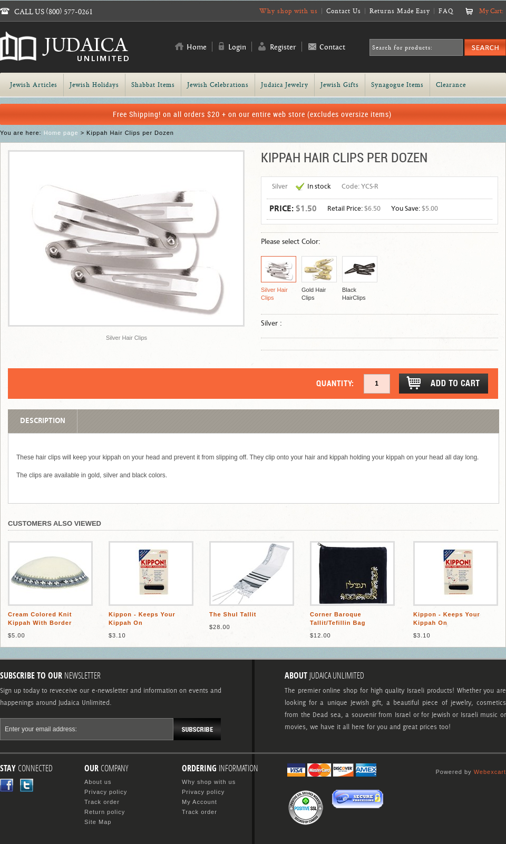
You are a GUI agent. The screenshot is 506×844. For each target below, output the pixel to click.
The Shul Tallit (232, 614)
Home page (61, 133)
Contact (332, 47)
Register (283, 47)
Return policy (104, 812)
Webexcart (490, 772)
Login (237, 47)
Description (42, 421)
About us (97, 782)
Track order (102, 802)
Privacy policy (105, 792)
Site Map (97, 822)
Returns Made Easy (399, 10)
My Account (199, 802)
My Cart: (491, 10)
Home (197, 47)
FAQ (446, 10)
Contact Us (343, 10)
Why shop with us (288, 10)
